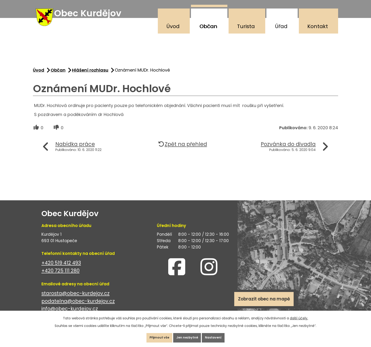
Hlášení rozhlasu (90, 75)
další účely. (299, 315)
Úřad (281, 26)
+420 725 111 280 (60, 275)
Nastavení (220, 336)
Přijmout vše (153, 336)
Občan (208, 26)
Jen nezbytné (187, 336)
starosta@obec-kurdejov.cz (75, 298)
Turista (246, 26)
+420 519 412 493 (61, 268)
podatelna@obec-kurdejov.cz (78, 306)
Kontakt (317, 26)
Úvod (173, 26)
